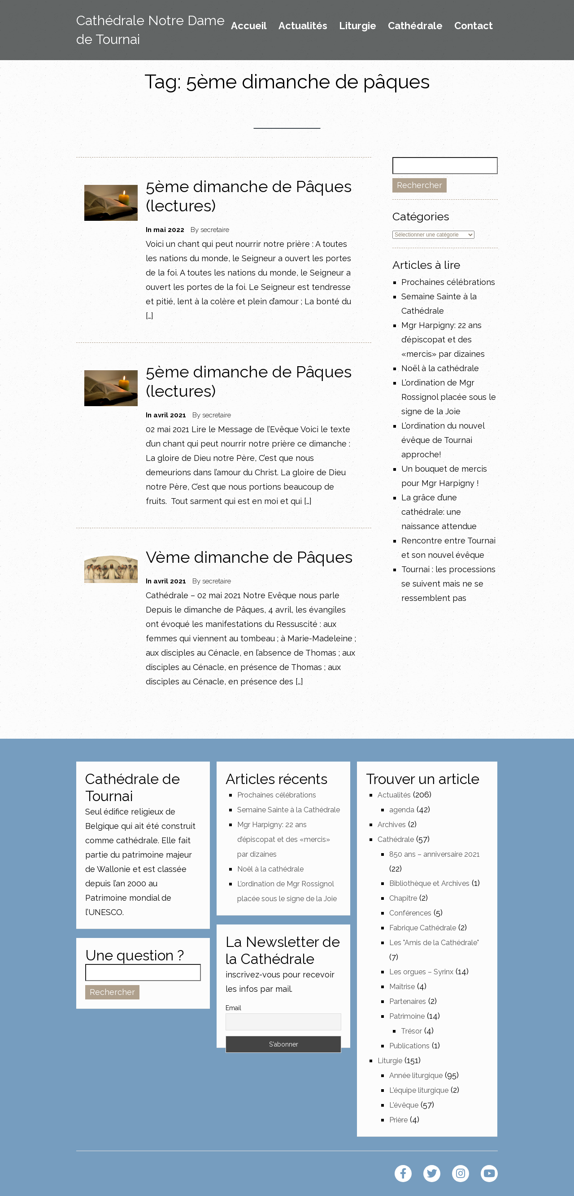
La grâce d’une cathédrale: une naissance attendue (439, 512)
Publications (409, 1046)
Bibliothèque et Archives (429, 883)
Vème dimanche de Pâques (249, 557)
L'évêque (403, 1105)
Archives (392, 824)
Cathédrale (415, 26)
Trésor (411, 1031)
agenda (401, 810)
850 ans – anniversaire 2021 (434, 854)
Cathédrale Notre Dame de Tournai (150, 30)
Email (233, 1008)
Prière (398, 1120)
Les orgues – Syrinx (421, 972)
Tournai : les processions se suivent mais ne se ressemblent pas (448, 584)
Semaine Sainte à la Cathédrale (288, 810)
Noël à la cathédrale (440, 368)
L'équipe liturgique (418, 1090)
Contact (473, 26)
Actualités (302, 26)
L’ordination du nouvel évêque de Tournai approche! (442, 440)
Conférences (410, 913)
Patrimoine (407, 1016)
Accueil (249, 26)
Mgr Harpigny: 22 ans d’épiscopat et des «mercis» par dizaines (443, 339)
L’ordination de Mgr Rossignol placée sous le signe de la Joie (448, 397)
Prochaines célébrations (448, 282)
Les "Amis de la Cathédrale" (434, 942)
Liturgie (357, 26)
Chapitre (403, 898)
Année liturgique (416, 1075)
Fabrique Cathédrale (422, 928)
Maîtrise (402, 986)
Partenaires (407, 1001)
